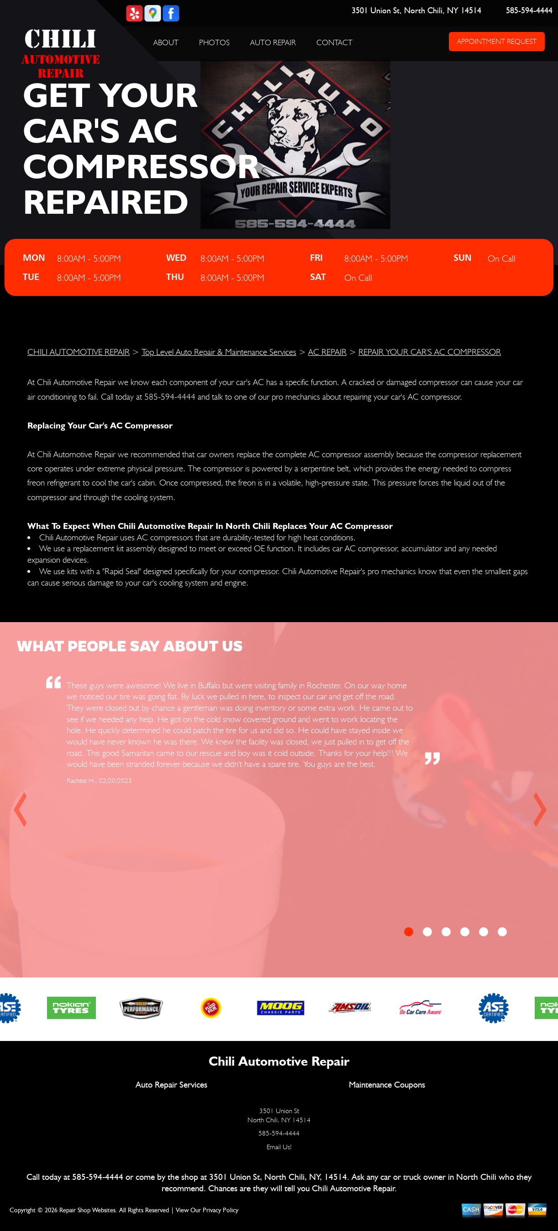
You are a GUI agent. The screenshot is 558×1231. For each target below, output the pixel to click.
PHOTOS (214, 42)
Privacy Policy (220, 1210)
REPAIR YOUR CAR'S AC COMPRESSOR (429, 352)
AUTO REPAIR (273, 42)
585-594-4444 (528, 11)
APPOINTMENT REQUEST (496, 41)
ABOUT (166, 42)
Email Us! (279, 1147)
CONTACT (334, 42)
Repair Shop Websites (87, 1210)
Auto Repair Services (171, 1085)
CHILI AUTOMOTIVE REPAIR (78, 352)
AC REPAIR (327, 352)
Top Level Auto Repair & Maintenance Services (219, 352)
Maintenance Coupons (387, 1085)
